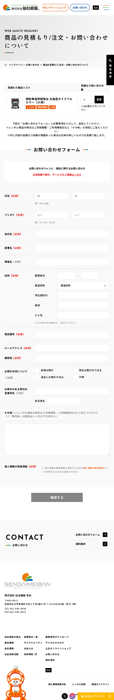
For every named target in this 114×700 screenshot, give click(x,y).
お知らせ (28, 648)
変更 (99, 99)
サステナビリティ (33, 642)
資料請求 (80, 544)
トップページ (15, 64)
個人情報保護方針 (57, 684)
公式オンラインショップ (52, 7)
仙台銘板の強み (13, 636)
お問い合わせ (80, 7)
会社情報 (9, 648)
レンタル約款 (79, 684)
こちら (77, 174)
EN (96, 8)
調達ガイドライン (100, 684)
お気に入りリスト (95, 696)
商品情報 (9, 642)
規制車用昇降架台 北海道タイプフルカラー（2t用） (49, 100)
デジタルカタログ (54, 642)
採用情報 (28, 654)
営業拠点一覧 (31, 636)
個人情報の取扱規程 (93, 467)
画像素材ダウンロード (57, 636)
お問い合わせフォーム (88, 534)
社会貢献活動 (11, 654)
